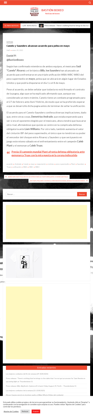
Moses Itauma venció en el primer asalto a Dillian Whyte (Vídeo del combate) (34, 395)
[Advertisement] (46, 222)
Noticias (10, 42)
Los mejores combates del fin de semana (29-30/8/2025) (27, 374)
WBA (25, 167)
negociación (41, 164)
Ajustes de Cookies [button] (11, 411)
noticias (51, 164)
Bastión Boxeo (52, 10)
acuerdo (10, 164)
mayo (33, 164)
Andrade (18, 164)
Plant (73, 164)
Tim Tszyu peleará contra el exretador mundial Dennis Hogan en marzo (57, 181)
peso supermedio (62, 164)
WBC (31, 167)
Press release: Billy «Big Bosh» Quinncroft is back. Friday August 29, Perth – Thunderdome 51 (41, 386)
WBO (37, 167)
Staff (8, 50)
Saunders (80, 164)
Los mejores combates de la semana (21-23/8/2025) (25, 390)
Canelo (26, 164)
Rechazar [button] (25, 411)
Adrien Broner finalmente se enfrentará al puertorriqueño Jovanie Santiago (38, 177)
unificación (17, 167)
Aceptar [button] (36, 411)
